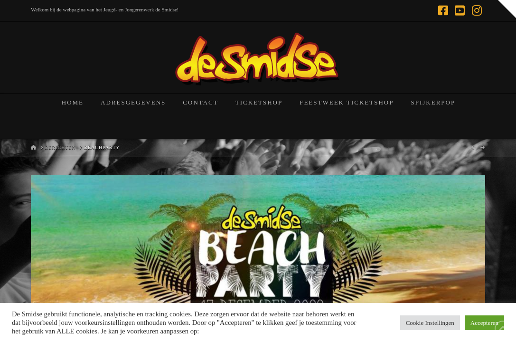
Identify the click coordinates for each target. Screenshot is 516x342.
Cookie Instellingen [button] (430, 322)
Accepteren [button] (484, 322)
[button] (507, 9)
